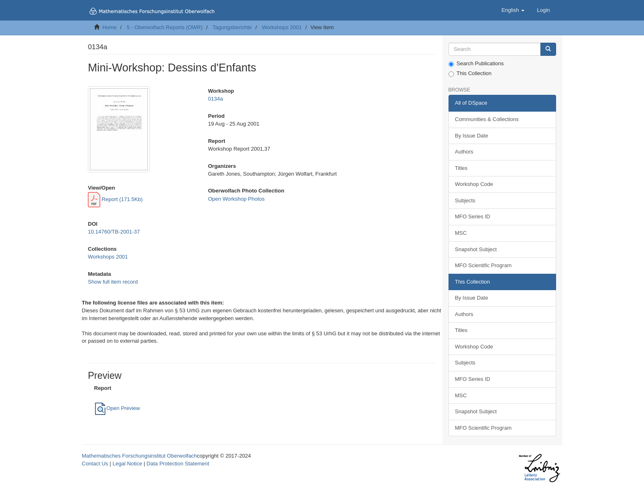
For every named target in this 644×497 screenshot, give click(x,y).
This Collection (470, 73)
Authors (464, 152)
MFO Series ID (472, 216)
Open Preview (117, 408)
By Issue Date (471, 136)
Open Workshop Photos (236, 199)
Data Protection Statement (178, 463)
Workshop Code (474, 184)
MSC (461, 233)
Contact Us (95, 463)
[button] (513, 10)
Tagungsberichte (232, 27)
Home (109, 27)
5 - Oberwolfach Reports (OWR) (164, 27)
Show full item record (113, 282)
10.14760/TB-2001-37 (114, 232)
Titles (461, 168)
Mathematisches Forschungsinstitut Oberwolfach (139, 456)
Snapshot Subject (476, 249)
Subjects (465, 200)
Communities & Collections (487, 119)
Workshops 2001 (281, 27)
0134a (215, 99)
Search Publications (476, 63)
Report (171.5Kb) (115, 199)
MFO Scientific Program (483, 265)
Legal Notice (127, 463)
